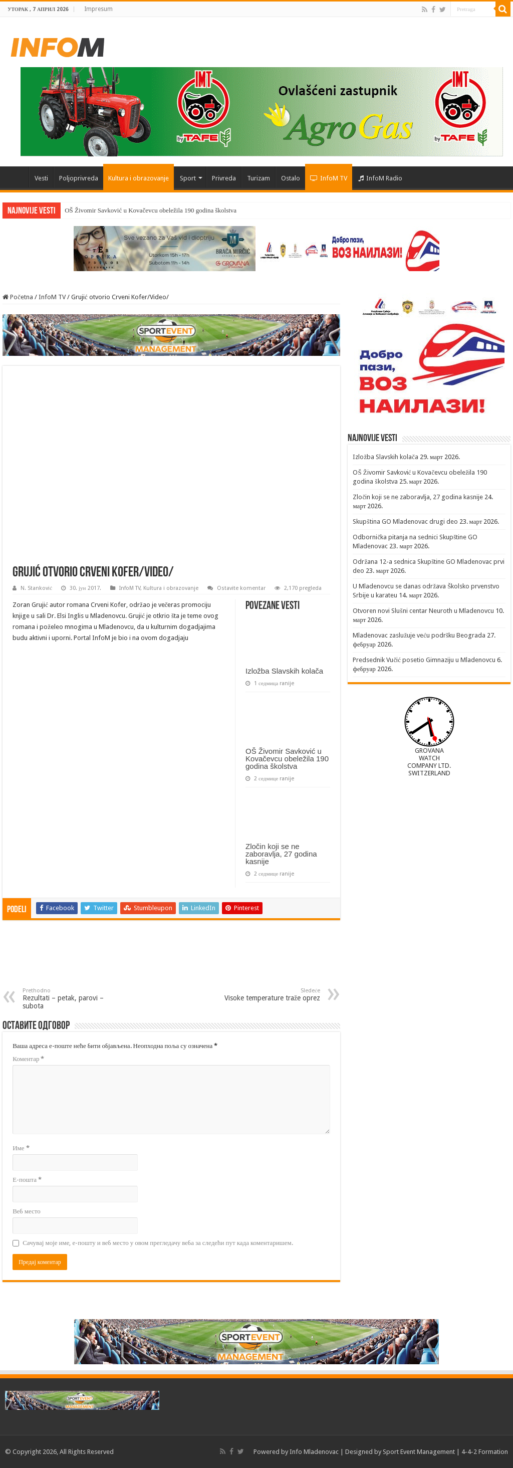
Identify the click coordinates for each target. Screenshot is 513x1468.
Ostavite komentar (241, 588)
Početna (16, 176)
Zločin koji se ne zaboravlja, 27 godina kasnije (281, 854)
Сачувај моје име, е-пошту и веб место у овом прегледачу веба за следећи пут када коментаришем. (158, 1242)
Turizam (258, 178)
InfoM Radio (380, 178)
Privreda (224, 178)
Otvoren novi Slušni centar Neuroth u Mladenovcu (423, 610)
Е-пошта (27, 1179)
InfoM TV (328, 178)
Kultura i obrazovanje (138, 178)
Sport (188, 178)
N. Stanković (36, 588)
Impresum (98, 9)
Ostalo (290, 178)
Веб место (27, 1211)
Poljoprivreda (78, 178)
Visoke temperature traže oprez (268, 994)
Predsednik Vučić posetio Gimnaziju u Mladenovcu (424, 660)
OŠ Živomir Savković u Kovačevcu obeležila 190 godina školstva (150, 210)
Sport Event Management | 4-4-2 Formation (445, 1451)
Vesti (41, 178)
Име (21, 1148)
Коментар (28, 1059)
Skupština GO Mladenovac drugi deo (405, 521)
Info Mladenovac (314, 1451)
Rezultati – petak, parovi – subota (74, 998)
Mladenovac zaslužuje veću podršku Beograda (419, 635)
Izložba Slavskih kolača (284, 671)
